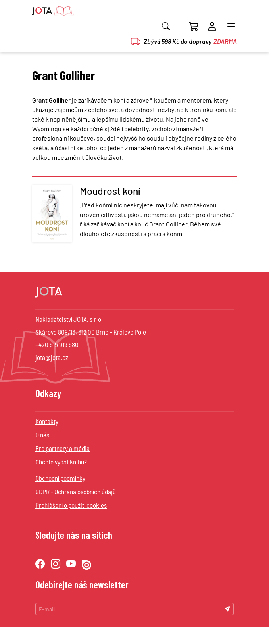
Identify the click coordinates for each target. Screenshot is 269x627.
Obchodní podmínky (60, 478)
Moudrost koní (110, 191)
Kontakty (46, 421)
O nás (42, 435)
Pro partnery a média (62, 448)
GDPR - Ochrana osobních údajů (75, 491)
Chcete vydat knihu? (61, 462)
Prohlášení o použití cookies (71, 505)
